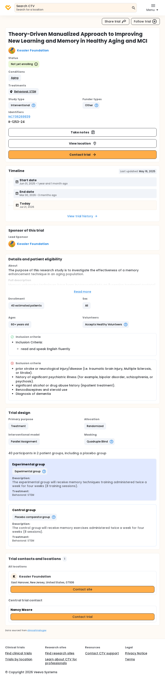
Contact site (82, 589)
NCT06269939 (19, 117)
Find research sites (59, 653)
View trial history (82, 216)
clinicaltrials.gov (36, 630)
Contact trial (83, 154)
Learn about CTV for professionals (61, 661)
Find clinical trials (18, 653)
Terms (130, 659)
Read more (82, 292)
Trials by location (18, 659)
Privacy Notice (136, 653)
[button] (14, 77)
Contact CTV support (102, 653)
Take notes (83, 132)
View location (83, 143)
